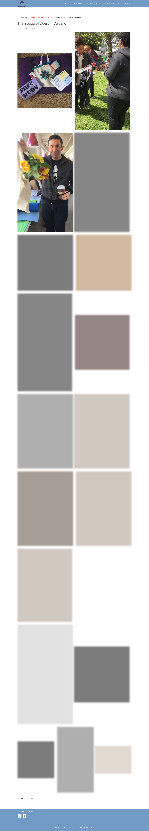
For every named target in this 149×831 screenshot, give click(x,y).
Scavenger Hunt (31, 798)
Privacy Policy (73, 827)
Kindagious (24, 3)
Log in (92, 827)
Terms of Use (83, 827)
